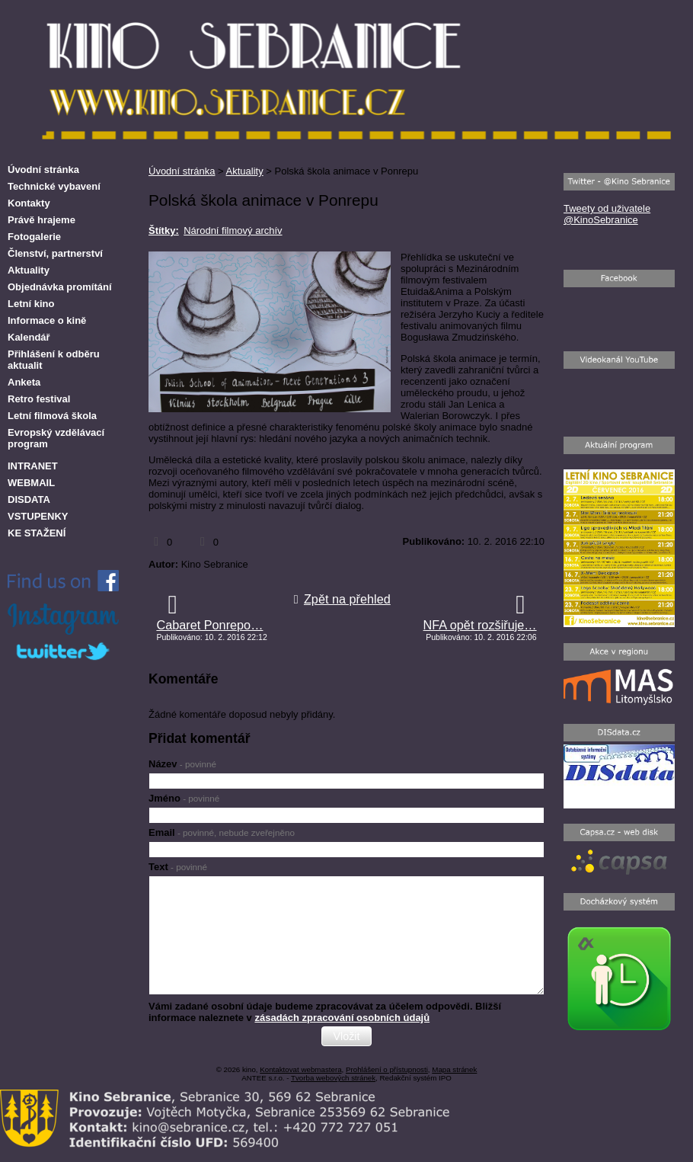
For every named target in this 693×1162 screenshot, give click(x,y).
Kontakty (29, 203)
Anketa (24, 382)
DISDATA (29, 499)
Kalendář (29, 337)
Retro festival (39, 399)
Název (182, 764)
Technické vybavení (54, 186)
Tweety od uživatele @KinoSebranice (607, 214)
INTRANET (33, 466)
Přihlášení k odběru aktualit (54, 359)
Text (177, 866)
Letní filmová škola (52, 415)
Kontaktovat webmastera (300, 1069)
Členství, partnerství (55, 253)
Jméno (183, 798)
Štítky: (163, 230)
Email (221, 832)
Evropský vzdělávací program (56, 438)
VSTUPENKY (38, 516)
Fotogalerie (34, 236)
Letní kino (31, 303)
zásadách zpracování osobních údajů (342, 1017)
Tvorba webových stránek (333, 1078)
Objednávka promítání (60, 287)
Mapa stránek (454, 1069)
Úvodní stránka (181, 171)
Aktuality (244, 171)
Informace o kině (47, 320)
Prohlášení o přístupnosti (387, 1069)
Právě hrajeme (41, 220)
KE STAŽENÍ (36, 533)
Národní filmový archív (233, 230)
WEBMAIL (31, 482)
